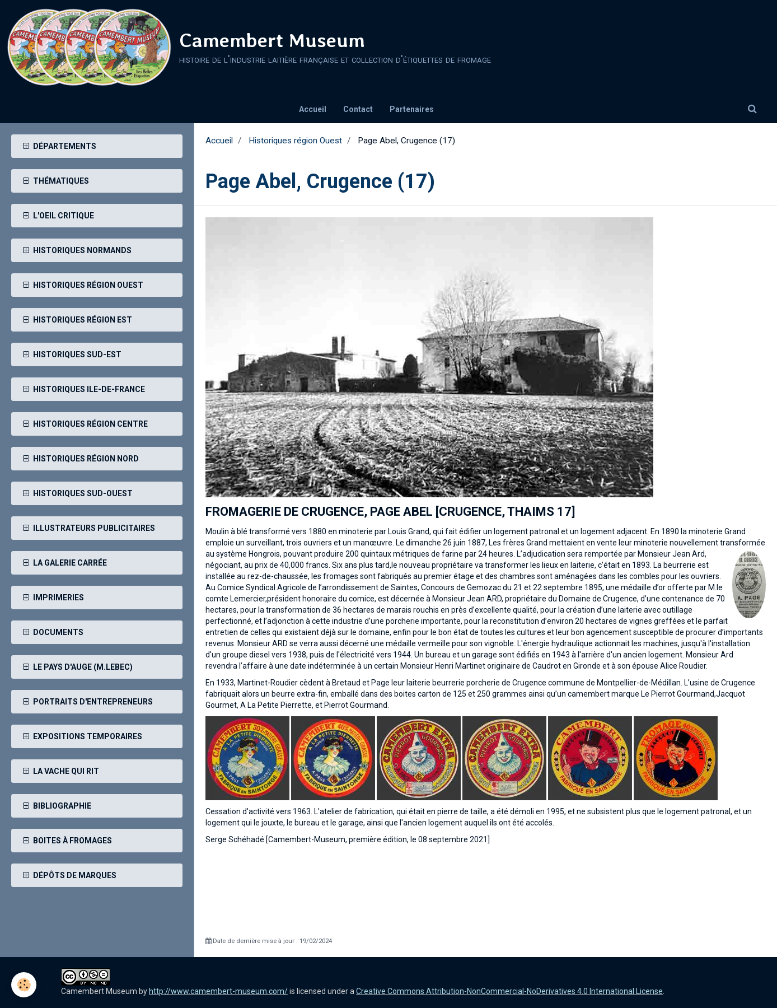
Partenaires (412, 109)
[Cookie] (23, 984)
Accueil (312, 109)
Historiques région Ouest (295, 141)
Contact (358, 109)
